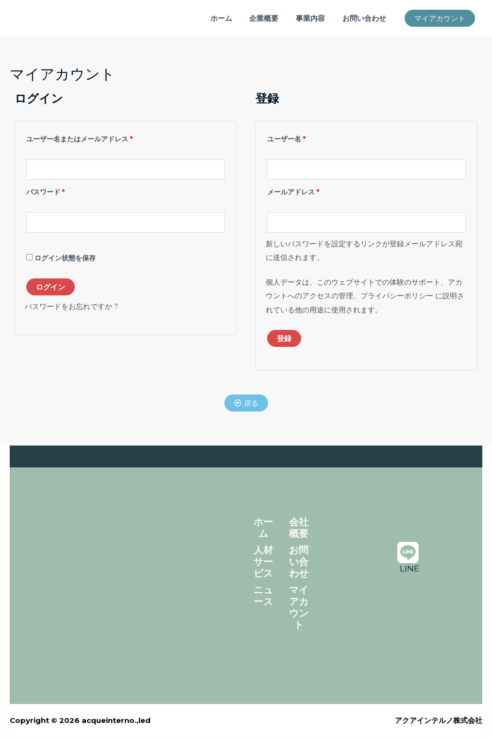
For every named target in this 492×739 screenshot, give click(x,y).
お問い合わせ (366, 18)
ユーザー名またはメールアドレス (82, 138)
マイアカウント (298, 608)
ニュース (263, 596)
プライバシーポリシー (396, 297)
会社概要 (298, 528)
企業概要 (271, 18)
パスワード (48, 191)
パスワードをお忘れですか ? (71, 307)
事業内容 (314, 18)
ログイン (50, 287)
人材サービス (263, 562)
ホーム (231, 18)
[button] (440, 18)
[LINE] (408, 557)
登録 (284, 339)
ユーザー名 (289, 138)
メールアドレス (296, 191)
